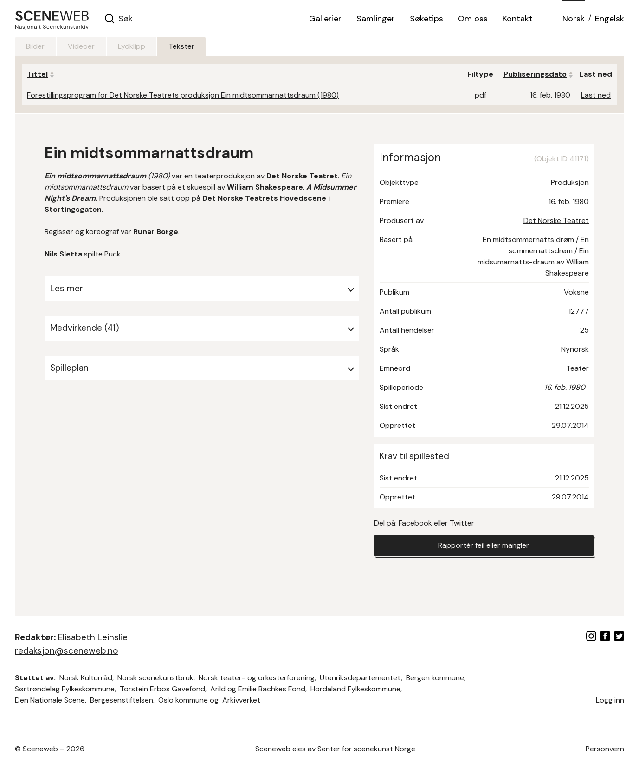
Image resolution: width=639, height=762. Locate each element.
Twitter (462, 523)
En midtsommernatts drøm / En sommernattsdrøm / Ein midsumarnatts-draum (533, 251)
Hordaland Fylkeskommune (355, 689)
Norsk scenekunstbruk (155, 678)
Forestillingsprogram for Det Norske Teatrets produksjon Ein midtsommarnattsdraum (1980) (183, 95)
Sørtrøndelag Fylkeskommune (65, 689)
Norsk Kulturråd (85, 678)
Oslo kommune (183, 700)
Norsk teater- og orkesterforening (257, 678)
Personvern (605, 749)
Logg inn (610, 700)
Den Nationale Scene (50, 700)
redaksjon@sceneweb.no (66, 651)
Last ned (596, 95)
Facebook (415, 523)
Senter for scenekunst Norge (366, 749)
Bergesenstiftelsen (121, 700)
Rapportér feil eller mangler (483, 545)
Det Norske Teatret (556, 220)
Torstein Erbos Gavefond (162, 689)
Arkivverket (241, 700)
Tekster (181, 46)
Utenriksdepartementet (360, 678)
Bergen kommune (435, 678)
